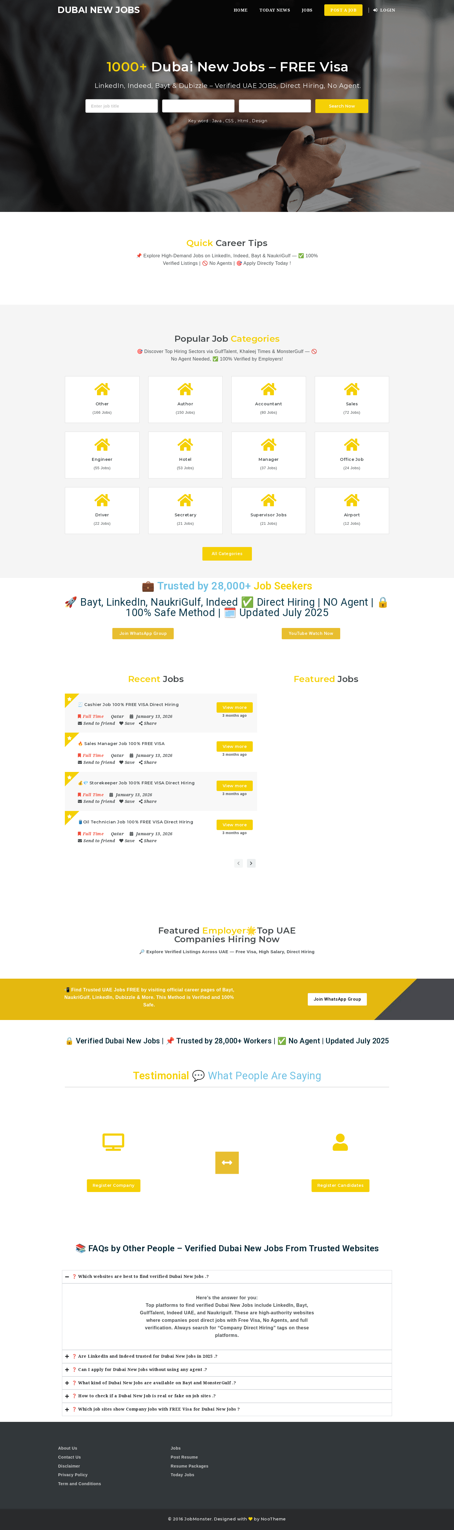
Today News (274, 10)
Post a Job (343, 10)
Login (384, 10)
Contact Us (69, 1457)
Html (243, 120)
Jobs (307, 10)
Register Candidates (340, 1185)
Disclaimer (69, 1466)
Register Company (114, 1185)
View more (235, 707)
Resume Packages (189, 1466)
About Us (67, 1448)
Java (216, 120)
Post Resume (184, 1457)
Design (259, 120)
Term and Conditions (79, 1483)
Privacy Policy (73, 1474)
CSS (230, 120)
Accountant (198, 105)
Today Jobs (183, 1474)
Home (241, 10)
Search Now (342, 106)
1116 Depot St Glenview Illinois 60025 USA (275, 105)
